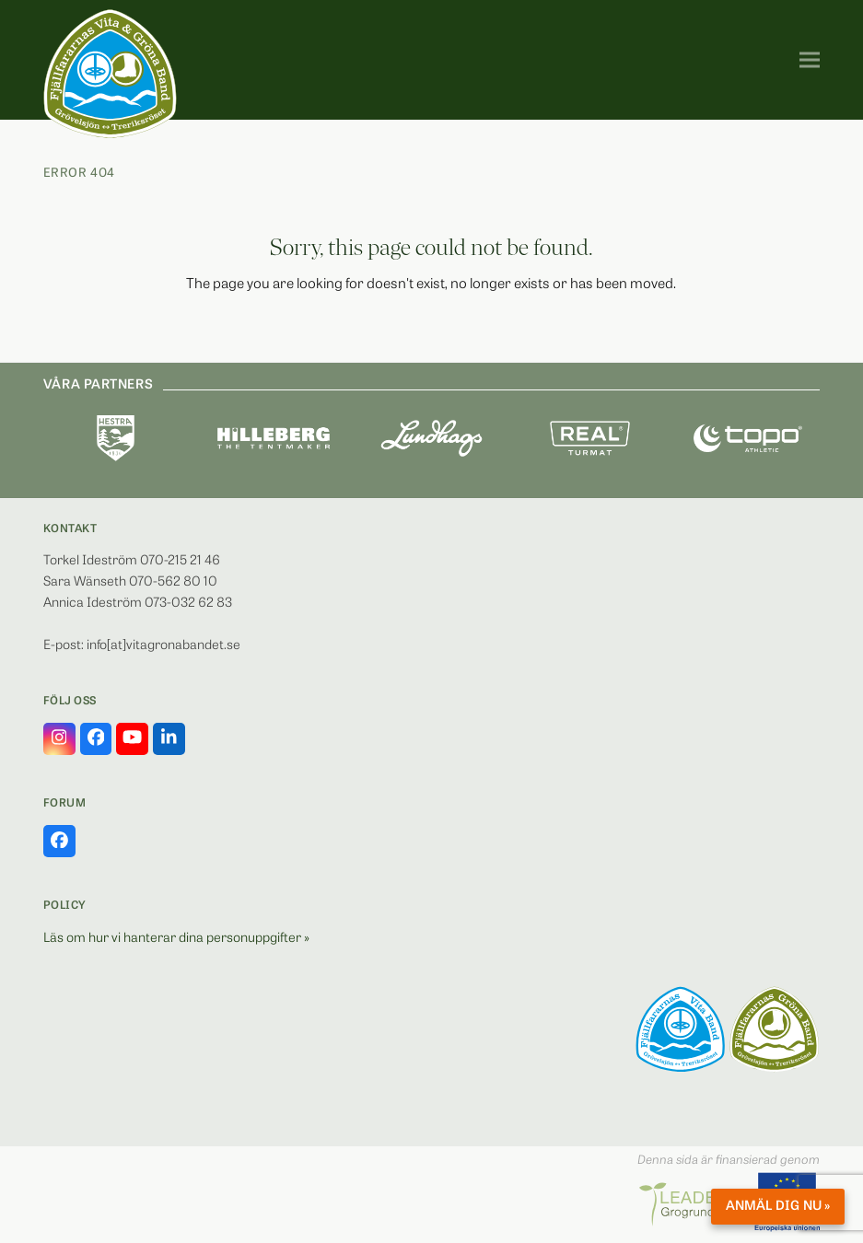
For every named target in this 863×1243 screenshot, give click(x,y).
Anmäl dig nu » (778, 1207)
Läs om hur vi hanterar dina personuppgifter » (176, 939)
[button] (809, 60)
